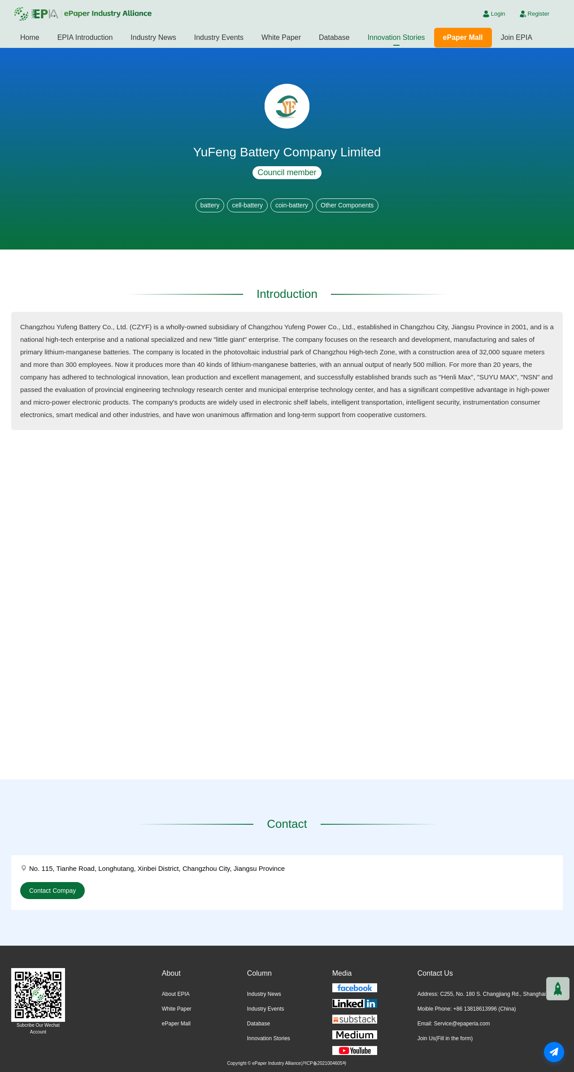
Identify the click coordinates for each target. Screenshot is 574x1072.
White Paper (281, 37)
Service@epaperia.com (462, 1023)
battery (210, 205)
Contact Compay (52, 890)
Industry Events (219, 37)
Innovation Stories (396, 37)
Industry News (153, 37)
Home (29, 37)
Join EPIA (516, 37)
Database (334, 37)
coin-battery (291, 205)
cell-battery (247, 205)
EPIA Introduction (85, 37)
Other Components (347, 205)
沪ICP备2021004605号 (324, 1063)
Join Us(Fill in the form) (445, 1038)
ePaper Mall (463, 37)
